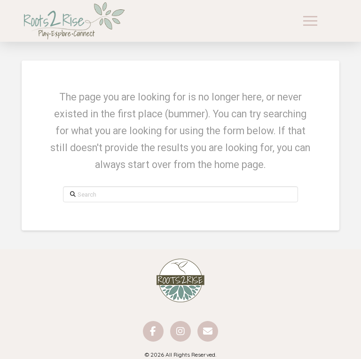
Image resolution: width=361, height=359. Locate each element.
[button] (310, 21)
